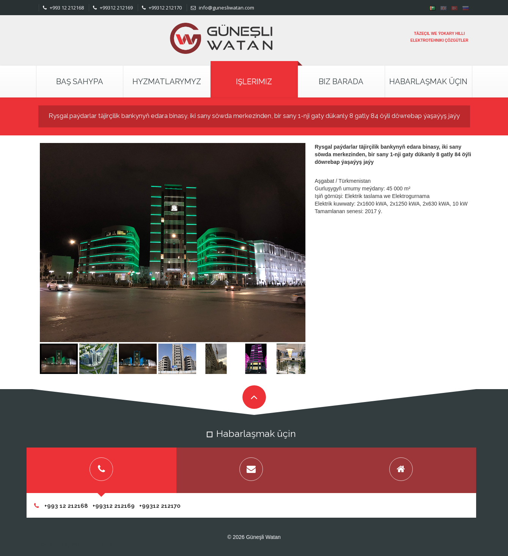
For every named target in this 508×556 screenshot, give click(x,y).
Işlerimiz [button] (254, 81)
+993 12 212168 (63, 7)
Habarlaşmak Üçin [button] (428, 81)
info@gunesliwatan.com (222, 7)
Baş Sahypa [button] (79, 81)
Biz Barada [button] (341, 81)
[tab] (101, 470)
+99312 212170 (162, 7)
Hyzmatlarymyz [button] (166, 81)
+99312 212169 (113, 7)
